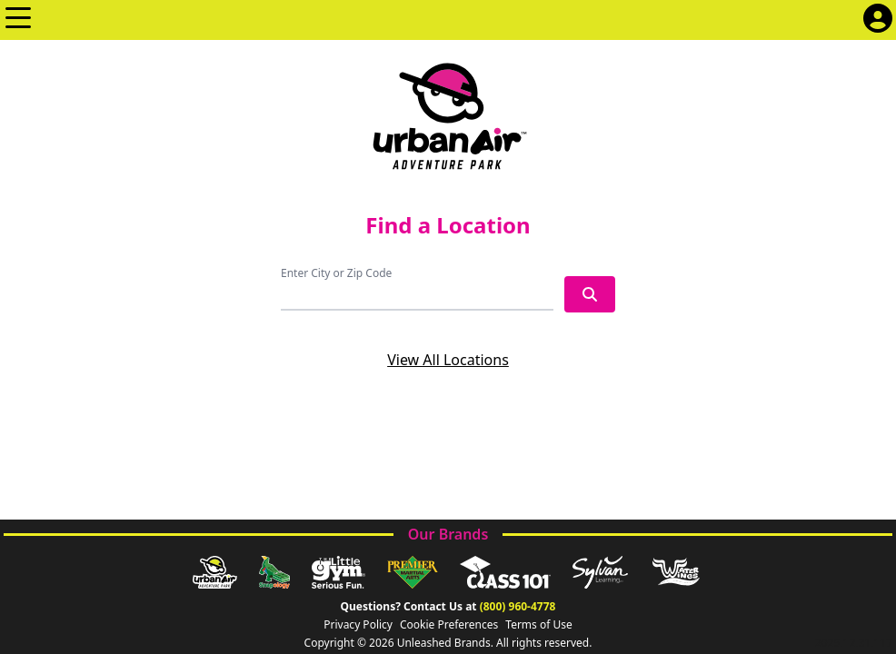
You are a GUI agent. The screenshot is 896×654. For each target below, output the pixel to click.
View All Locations (448, 360)
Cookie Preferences (449, 625)
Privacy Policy (358, 625)
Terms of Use (538, 625)
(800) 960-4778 (518, 606)
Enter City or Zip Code (336, 273)
